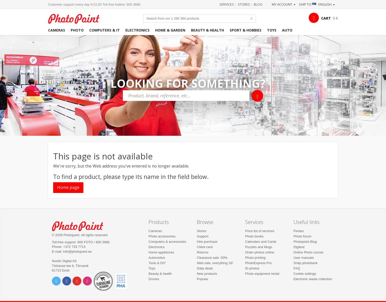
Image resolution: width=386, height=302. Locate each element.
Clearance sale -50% (212, 258)
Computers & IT (104, 30)
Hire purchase (207, 242)
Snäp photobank (305, 263)
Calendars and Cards (260, 242)
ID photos (252, 268)
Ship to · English (317, 4)
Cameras (56, 30)
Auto (287, 30)
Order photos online (259, 252)
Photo (77, 30)
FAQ (296, 268)
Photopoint (77, 18)
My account (283, 4)
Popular (202, 279)
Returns (203, 252)
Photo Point (81, 226)
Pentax (298, 231)
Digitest (298, 247)
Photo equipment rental (262, 274)
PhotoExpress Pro (258, 263)
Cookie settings (304, 274)
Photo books (254, 236)
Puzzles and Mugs (258, 247)
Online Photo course (308, 252)
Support (203, 236)
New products (207, 274)
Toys (271, 30)
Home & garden (170, 30)
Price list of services (259, 231)
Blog (258, 4)
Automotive (157, 258)
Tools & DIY (157, 263)
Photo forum (302, 236)
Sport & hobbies (245, 30)
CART (326, 18)
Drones (154, 279)
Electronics (137, 30)
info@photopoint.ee (77, 251)
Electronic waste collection (312, 279)
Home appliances (161, 252)
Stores (244, 4)
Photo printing (255, 258)
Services (226, 4)
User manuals (303, 258)
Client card (205, 247)
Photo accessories (162, 236)
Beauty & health (207, 30)
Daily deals (205, 268)
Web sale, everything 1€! (215, 263)
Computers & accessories (167, 242)
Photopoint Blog (305, 242)
